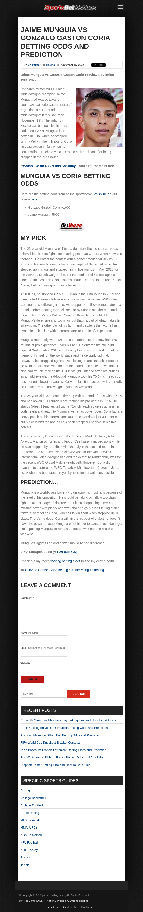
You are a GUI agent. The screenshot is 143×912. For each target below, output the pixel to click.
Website (25, 663)
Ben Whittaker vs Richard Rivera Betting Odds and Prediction (62, 757)
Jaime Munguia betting (87, 570)
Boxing (50, 65)
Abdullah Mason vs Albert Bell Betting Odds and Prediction (61, 735)
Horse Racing (30, 813)
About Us (52, 907)
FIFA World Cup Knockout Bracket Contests (51, 742)
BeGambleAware (35, 900)
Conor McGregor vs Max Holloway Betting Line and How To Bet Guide (69, 720)
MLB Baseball (30, 820)
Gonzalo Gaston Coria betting (46, 570)
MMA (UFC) (29, 827)
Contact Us (69, 907)
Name (30, 632)
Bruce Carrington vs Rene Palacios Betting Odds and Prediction (64, 728)
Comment (27, 598)
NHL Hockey (29, 850)
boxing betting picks (65, 561)
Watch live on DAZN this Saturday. (49, 166)
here (34, 199)
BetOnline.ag (101, 194)
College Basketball (33, 798)
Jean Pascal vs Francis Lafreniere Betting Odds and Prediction (63, 750)
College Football (32, 805)
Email (43, 648)
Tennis (25, 865)
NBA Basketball (31, 835)
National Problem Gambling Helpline (67, 900)
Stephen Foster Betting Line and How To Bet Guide (56, 765)
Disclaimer (87, 907)
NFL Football (29, 842)
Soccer (25, 857)
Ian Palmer (34, 65)
